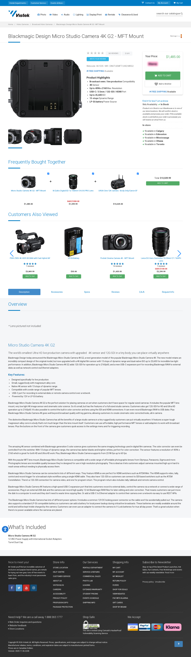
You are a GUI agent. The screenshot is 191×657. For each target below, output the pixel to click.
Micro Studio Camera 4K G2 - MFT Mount (28, 191)
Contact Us (148, 3)
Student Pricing (90, 594)
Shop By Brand (120, 607)
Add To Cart (30, 276)
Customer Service (61, 576)
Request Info (168, 292)
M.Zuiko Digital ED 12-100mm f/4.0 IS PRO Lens (73, 191)
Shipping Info (89, 603)
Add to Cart (162, 75)
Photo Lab (88, 581)
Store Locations (16, 629)
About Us (57, 581)
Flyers (116, 585)
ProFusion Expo (60, 603)
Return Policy (119, 581)
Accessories (57, 292)
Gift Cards (118, 603)
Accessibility (59, 594)
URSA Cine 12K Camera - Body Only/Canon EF (117, 191)
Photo (41, 14)
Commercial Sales (92, 576)
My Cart (178, 3)
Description (24, 292)
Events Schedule (91, 598)
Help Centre (58, 572)
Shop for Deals (120, 589)
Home (10, 24)
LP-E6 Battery (73, 258)
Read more (169, 573)
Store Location (60, 568)
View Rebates (119, 594)
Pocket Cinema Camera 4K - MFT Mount (117, 258)
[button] (18, 3)
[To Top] (178, 644)
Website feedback (17, 625)
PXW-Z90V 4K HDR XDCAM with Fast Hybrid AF (30, 258)
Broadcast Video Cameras (42, 24)
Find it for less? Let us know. (155, 101)
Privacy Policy (60, 598)
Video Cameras (23, 24)
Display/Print (94, 14)
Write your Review (98, 59)
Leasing (86, 585)
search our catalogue (169, 13)
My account (118, 572)
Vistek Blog (58, 585)
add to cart (162, 183)
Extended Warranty (92, 589)
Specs (87, 292)
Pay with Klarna (120, 598)
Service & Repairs (91, 572)
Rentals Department (93, 568)
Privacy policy (148, 582)
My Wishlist (118, 576)
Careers (57, 589)
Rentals (110, 14)
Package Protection (63, 607)
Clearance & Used (128, 14)
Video (53, 14)
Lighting (78, 14)
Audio (65, 14)
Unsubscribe (160, 582)
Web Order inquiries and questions (24, 622)
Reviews (116, 292)
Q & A (141, 292)
